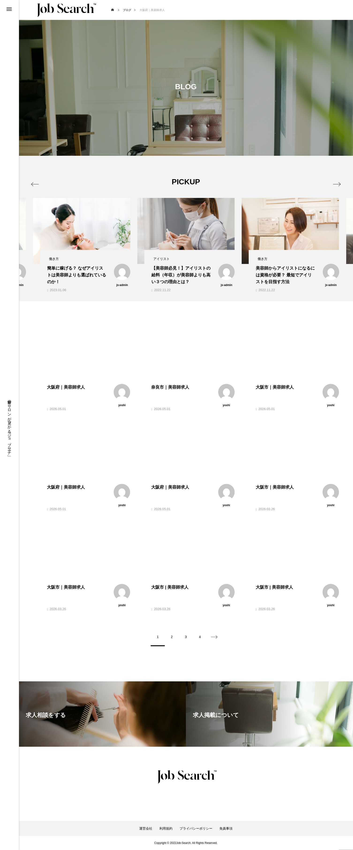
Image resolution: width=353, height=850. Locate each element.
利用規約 (166, 828)
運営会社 (145, 828)
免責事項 (226, 828)
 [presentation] (38, 181)
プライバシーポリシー (196, 828)
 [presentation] (334, 181)
